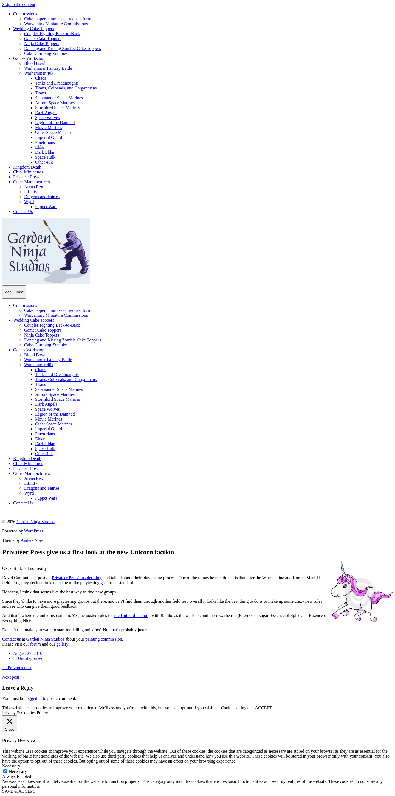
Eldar (40, 147)
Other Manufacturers (31, 182)
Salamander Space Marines (59, 98)
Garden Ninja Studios (35, 521)
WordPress (33, 531)
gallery (62, 644)
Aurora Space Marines (55, 102)
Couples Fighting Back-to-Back (52, 33)
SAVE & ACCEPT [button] (18, 791)
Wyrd (29, 201)
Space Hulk (45, 157)
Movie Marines (48, 127)
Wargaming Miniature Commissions (56, 23)
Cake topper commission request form (57, 18)
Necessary (18, 771)
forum (35, 644)
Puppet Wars (46, 206)
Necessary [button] (11, 766)
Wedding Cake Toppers (33, 28)
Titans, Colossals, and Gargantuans (66, 88)
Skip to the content (18, 4)
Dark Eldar (45, 152)
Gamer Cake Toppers (42, 38)
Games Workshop (28, 58)
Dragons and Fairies (42, 196)
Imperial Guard (48, 137)
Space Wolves (47, 117)
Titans (40, 93)
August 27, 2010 (27, 653)
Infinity (30, 191)
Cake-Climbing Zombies (46, 53)
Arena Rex (33, 186)
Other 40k (44, 162)
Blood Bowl (35, 63)
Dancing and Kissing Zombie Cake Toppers (62, 48)
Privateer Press (26, 177)
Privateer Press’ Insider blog (76, 577)
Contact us (11, 639)
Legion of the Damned (55, 122)
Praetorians (45, 142)
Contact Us (23, 211)
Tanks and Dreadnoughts (57, 83)
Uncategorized (30, 658)
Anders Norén (33, 540)
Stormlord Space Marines (57, 107)
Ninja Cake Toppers (41, 43)
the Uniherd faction (131, 615)
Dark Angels (46, 112)
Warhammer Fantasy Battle (48, 68)
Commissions (25, 14)
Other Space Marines (53, 132)
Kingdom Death (27, 167)
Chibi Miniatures (28, 172)
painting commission (103, 639)
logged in (33, 698)
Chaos (40, 78)
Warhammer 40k (38, 73)
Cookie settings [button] (234, 707)
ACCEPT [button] (263, 707)
